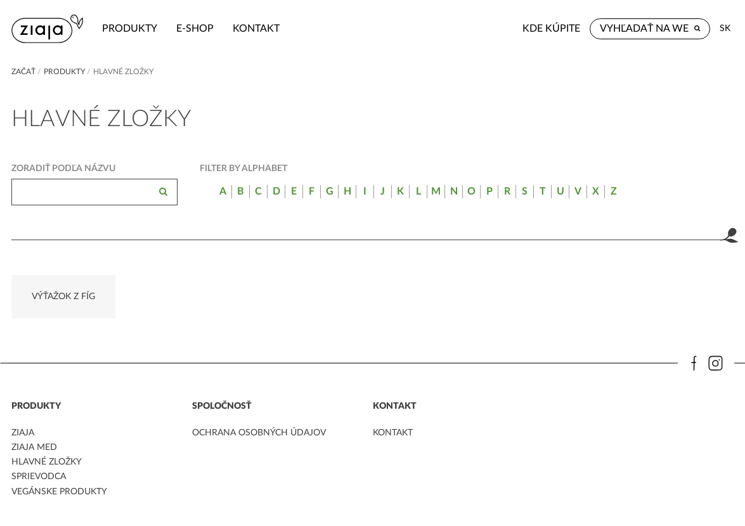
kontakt (256, 28)
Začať (23, 71)
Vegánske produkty (59, 491)
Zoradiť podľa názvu (63, 168)
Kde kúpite (551, 28)
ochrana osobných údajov (259, 432)
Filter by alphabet (243, 168)
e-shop (195, 28)
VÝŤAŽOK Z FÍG (63, 296)
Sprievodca (38, 476)
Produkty (129, 28)
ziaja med (34, 447)
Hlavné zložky (46, 462)
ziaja (22, 432)
